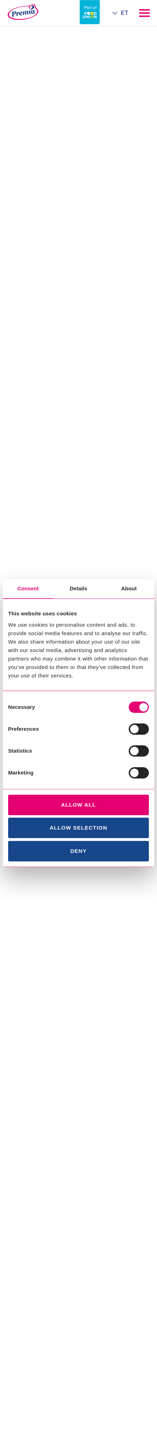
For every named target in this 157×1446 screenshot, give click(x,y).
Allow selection (78, 828)
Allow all (78, 805)
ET (124, 13)
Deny (78, 851)
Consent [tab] (28, 588)
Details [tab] (78, 588)
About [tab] (129, 588)
